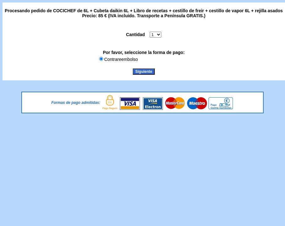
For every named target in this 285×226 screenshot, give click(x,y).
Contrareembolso (121, 59)
